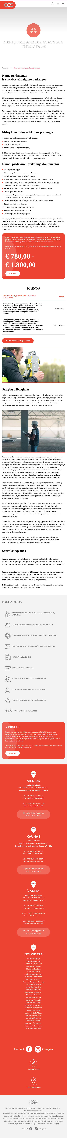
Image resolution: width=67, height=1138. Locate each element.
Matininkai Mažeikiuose (33, 977)
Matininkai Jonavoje (33, 966)
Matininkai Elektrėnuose (33, 964)
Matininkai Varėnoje (33, 1002)
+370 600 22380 (35, 933)
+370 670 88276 (35, 815)
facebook (19, 1049)
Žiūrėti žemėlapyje (33, 1082)
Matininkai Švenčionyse (33, 1023)
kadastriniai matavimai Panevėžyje (49, 1121)
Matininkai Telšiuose (33, 995)
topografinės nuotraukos (46, 1113)
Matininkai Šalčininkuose (33, 1026)
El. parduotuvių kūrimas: (47, 1124)
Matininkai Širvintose (33, 1028)
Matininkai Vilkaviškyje (34, 1015)
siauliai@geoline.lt (37, 931)
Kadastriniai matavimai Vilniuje (14, 1118)
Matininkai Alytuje (33, 958)
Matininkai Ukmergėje (33, 1000)
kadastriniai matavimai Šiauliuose (25, 1121)
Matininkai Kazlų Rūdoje (33, 1013)
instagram (47, 1049)
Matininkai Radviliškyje (33, 992)
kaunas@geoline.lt (37, 869)
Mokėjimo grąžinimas (53, 1108)
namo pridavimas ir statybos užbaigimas (49, 1116)
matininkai (30, 1116)
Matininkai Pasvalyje (33, 987)
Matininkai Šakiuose (33, 1018)
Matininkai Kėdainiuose (33, 1005)
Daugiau (12, 753)
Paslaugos (5, 68)
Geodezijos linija (21, 1108)
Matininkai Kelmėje (33, 971)
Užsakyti (12, 273)
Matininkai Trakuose (33, 997)
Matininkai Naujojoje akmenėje (33, 982)
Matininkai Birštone (33, 1010)
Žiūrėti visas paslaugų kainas (18, 341)
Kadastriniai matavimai (11, 1113)
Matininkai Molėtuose (33, 979)
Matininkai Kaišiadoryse (33, 1008)
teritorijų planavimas (18, 1116)
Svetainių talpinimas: (21, 1124)
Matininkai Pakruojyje (33, 984)
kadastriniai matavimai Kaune (36, 1118)
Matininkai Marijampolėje (33, 974)
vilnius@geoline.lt (37, 813)
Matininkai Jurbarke (33, 1021)
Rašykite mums (33, 1064)
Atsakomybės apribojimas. (33, 1111)
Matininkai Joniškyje (33, 969)
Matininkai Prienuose (33, 990)
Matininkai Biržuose (33, 961)
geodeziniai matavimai (28, 1113)
